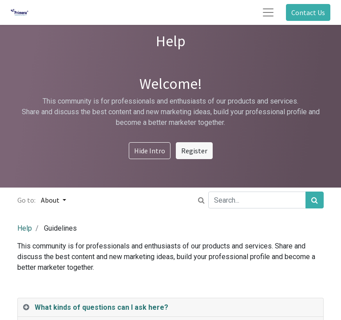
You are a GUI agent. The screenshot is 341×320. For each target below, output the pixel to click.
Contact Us (308, 12)
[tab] (170, 307)
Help (24, 228)
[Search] (314, 200)
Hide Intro (149, 150)
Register (194, 150)
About (51, 200)
